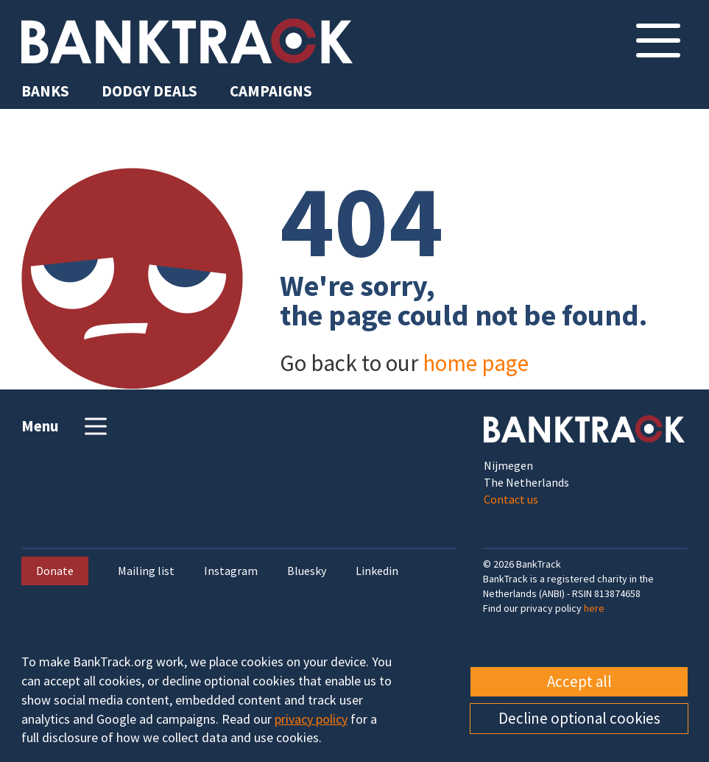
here (594, 608)
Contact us (511, 499)
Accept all (579, 681)
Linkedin (377, 571)
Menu (65, 426)
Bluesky (306, 571)
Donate (55, 570)
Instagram (231, 571)
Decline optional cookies (579, 718)
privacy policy (311, 718)
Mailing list (146, 571)
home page (476, 362)
